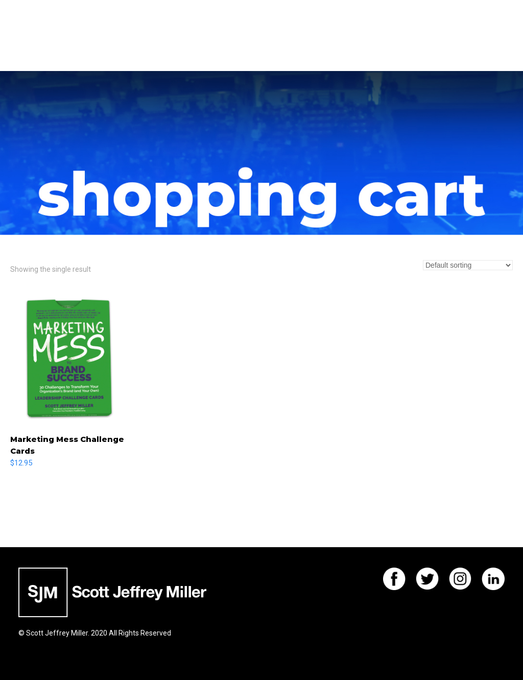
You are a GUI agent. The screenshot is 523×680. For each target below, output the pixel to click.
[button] (502, 35)
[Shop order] (468, 265)
